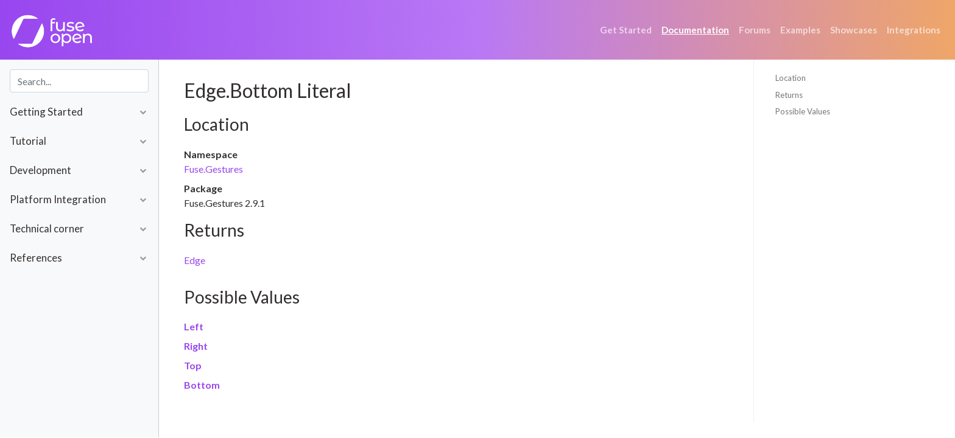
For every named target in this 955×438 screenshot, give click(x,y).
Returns (789, 95)
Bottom (202, 385)
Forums (754, 29)
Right (196, 346)
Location (790, 78)
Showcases (853, 29)
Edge (194, 260)
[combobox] (79, 80)
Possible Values (802, 111)
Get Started (626, 29)
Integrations (913, 29)
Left (193, 326)
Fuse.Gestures (213, 169)
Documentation (695, 29)
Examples (800, 29)
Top (193, 365)
